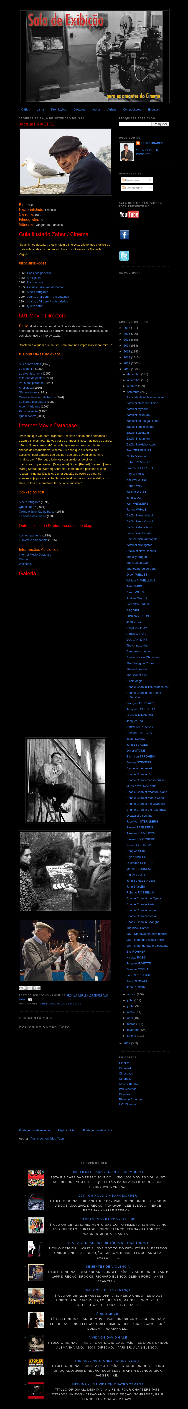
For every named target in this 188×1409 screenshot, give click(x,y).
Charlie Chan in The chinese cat (147, 687)
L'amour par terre (30, 535)
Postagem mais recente (34, 1130)
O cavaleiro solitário (139, 815)
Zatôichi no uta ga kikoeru (143, 421)
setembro (133, 392)
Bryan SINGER (136, 857)
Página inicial (66, 1130)
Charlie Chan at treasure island (146, 792)
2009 (127, 1043)
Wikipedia (25, 564)
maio (131, 1012)
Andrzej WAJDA (136, 598)
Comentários (132, 188)
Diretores (80, 109)
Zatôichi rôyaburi (137, 409)
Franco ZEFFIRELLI (139, 468)
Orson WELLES (136, 574)
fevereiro (133, 1030)
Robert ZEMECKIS (138, 462)
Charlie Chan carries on (142, 916)
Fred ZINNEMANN (138, 450)
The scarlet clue (136, 675)
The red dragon (136, 669)
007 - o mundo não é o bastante (147, 945)
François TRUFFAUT (140, 703)
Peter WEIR (134, 586)
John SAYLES (135, 886)
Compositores (132, 109)
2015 (127, 339)
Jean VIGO (133, 622)
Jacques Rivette (69, 1003)
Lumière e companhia (33, 540)
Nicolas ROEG (136, 957)
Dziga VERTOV (136, 627)
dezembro (134, 374)
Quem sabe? (35, 306)
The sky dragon (136, 557)
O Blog (25, 109)
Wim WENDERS (137, 503)
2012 (127, 357)
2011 (127, 363)
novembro (134, 380)
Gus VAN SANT (136, 639)
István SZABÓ (135, 738)
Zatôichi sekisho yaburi (141, 444)
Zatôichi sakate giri (138, 432)
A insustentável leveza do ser (145, 397)
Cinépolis (125, 1078)
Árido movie (108, 1314)
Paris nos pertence (39, 273)
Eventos (153, 109)
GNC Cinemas (128, 1083)
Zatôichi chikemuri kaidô (142, 403)
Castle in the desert (139, 768)
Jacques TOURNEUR (140, 709)
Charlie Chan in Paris (140, 904)
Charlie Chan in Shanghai (143, 922)
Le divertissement (30, 373)
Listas (41, 109)
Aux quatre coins (30, 364)
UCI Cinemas (128, 1104)
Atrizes (112, 109)
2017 (127, 328)
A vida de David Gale (108, 1337)
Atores (96, 109)
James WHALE (136, 509)
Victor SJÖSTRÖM (138, 845)
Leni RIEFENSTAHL (139, 975)
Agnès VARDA (135, 633)
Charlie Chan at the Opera (143, 898)
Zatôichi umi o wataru (140, 426)
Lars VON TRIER (137, 604)
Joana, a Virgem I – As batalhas (48, 296)
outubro (132, 386)
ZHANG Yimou (136, 456)
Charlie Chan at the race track (146, 809)
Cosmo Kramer (152, 143)
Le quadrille (26, 368)
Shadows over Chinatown (143, 657)
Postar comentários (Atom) (48, 1138)
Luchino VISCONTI (139, 616)
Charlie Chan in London (142, 910)
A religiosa (34, 277)
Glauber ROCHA (137, 969)
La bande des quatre (32, 401)
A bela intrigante (37, 292)
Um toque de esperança (108, 1290)
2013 (127, 351)
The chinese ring (137, 645)
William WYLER (136, 491)
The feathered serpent (140, 568)
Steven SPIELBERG (139, 827)
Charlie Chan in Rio (139, 774)
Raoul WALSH (135, 592)
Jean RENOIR (135, 987)
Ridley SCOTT (135, 874)
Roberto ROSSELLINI (140, 892)
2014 (127, 345)
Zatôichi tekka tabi (138, 415)
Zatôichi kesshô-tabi (139, 515)
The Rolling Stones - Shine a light (108, 1360)
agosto (132, 994)
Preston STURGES (139, 733)
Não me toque (28, 392)
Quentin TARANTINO (140, 715)
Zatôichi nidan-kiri (138, 438)
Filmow (23, 559)
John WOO (133, 497)
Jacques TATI (135, 721)
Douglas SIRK (135, 851)
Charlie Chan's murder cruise (145, 780)
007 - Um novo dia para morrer (146, 934)
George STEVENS (138, 762)
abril (130, 1018)
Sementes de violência (108, 1266)
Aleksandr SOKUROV (140, 833)
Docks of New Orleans (141, 551)
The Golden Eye (137, 562)
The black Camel (137, 928)
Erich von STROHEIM (140, 756)
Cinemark (125, 1068)
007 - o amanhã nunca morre (145, 939)
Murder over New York (141, 786)
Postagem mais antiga (97, 1130)
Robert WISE (135, 486)
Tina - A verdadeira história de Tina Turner (108, 1243)
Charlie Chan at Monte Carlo (145, 798)
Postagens (130, 180)
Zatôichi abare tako (139, 527)
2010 (127, 369)
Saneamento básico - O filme (107, 1219)
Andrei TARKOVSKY (139, 727)
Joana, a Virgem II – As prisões (47, 301)
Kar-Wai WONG (136, 480)
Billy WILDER (135, 474)
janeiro (132, 1035)
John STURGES (137, 744)
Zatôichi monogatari (139, 545)
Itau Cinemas (128, 1089)
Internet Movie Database (35, 554)
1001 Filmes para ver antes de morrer (108, 1172)
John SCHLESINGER (140, 880)
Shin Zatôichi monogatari (142, 539)
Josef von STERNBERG (142, 821)
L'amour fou (35, 282)
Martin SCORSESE (139, 869)
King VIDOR (134, 610)
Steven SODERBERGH (142, 839)
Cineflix (124, 1063)
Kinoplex (124, 1094)
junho (131, 1006)
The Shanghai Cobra (140, 663)
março (131, 1024)
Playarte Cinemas (130, 1099)
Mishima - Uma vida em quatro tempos (108, 1384)
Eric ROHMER (135, 951)
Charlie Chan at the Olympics (145, 803)
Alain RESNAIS (136, 981)
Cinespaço (126, 1073)
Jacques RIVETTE (36, 124)
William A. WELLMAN (140, 580)
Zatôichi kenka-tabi (138, 533)
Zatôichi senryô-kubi (139, 521)
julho (130, 1000)
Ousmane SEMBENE (140, 863)
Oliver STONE (135, 750)
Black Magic (134, 681)
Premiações (59, 109)
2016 (127, 333)
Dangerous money (138, 651)
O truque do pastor (31, 378)
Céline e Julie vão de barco (45, 287)
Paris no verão (28, 411)
